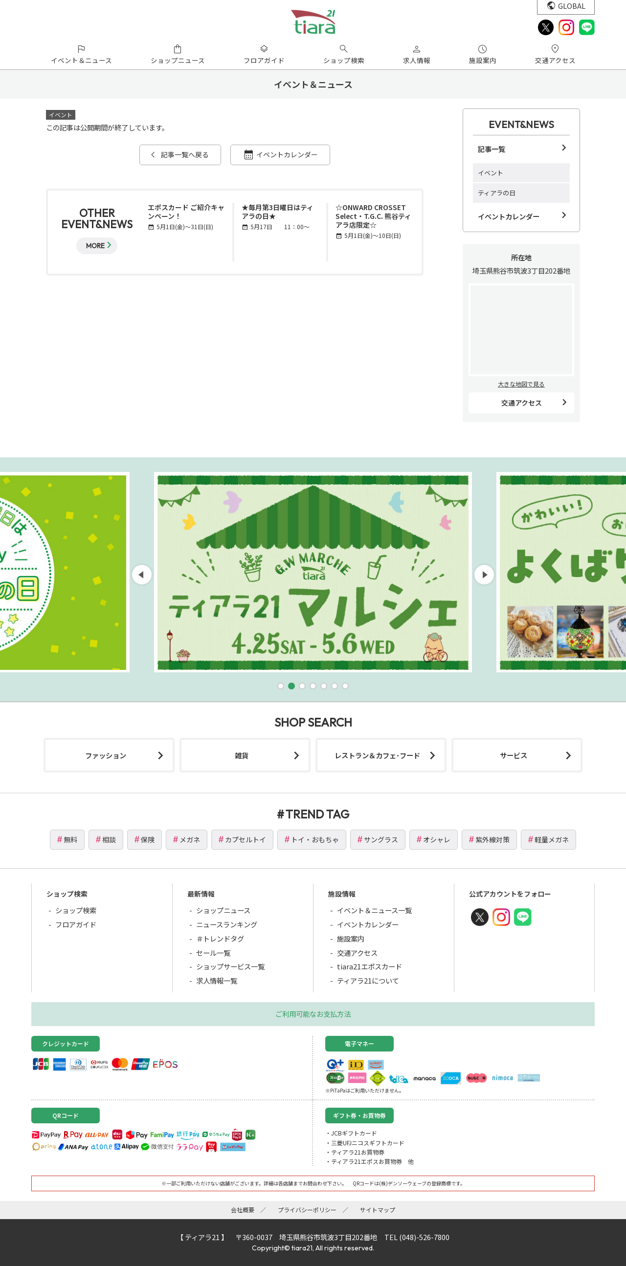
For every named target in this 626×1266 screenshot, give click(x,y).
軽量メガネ (552, 839)
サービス (513, 755)
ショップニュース (223, 910)
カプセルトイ (245, 839)
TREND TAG (317, 814)
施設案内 (350, 938)
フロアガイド (75, 924)
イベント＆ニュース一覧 (374, 910)
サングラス (381, 839)
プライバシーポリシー (307, 1209)
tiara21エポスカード (369, 966)
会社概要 (242, 1209)
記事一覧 (491, 149)
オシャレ (436, 839)
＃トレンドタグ (220, 938)
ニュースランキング (226, 924)
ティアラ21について (368, 980)
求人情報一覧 (216, 980)
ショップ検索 (75, 910)
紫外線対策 (492, 839)
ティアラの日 (496, 192)
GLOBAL (571, 5)
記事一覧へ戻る (185, 154)
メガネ (189, 839)
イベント (490, 172)
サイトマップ (377, 1209)
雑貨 (241, 755)
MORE (95, 245)
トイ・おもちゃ (315, 839)
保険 (148, 839)
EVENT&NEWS (521, 124)
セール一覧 (213, 952)
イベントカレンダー (287, 154)
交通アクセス (521, 403)
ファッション (105, 755)
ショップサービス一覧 (230, 966)
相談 (109, 839)
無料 (70, 839)
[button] (280, 686)
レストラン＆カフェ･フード (377, 755)
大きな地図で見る (521, 384)
